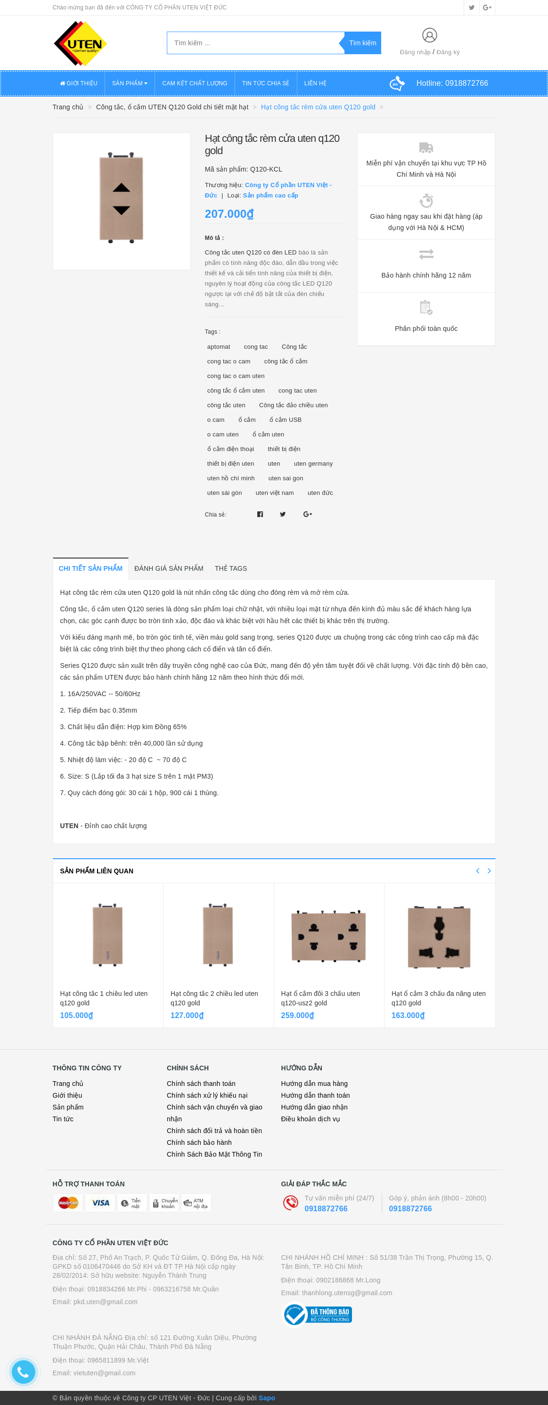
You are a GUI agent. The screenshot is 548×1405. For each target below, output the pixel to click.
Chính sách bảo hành (199, 1142)
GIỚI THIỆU (79, 83)
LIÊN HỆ (315, 83)
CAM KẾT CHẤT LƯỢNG (194, 83)
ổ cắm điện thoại (230, 448)
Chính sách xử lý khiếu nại (207, 1095)
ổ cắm (247, 419)
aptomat (218, 346)
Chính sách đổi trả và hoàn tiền (214, 1130)
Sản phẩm (68, 1107)
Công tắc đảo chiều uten (293, 405)
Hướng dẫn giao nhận (314, 1107)
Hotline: (452, 83)
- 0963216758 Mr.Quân (184, 1289)
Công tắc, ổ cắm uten (93, 609)
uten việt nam (275, 492)
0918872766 (326, 1209)
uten (274, 463)
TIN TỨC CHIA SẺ (266, 83)
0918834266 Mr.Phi (117, 1289)
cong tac (256, 346)
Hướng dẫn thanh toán (315, 1095)
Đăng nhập (415, 52)
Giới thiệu (67, 1095)
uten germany (313, 463)
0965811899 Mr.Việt (118, 1360)
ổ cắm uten (268, 434)
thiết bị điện (284, 448)
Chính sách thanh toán (201, 1083)
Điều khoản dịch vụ (311, 1119)
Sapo (267, 1398)
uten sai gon (286, 478)
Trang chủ (68, 1083)
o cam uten (223, 434)
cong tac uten (297, 390)
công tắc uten (226, 405)
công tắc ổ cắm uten (236, 390)
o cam (216, 419)
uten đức (320, 492)
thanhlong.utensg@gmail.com (347, 1293)
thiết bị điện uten (230, 463)
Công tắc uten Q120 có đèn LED (251, 252)
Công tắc (294, 346)
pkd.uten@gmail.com (106, 1302)
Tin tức (63, 1119)
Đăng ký (447, 52)
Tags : (213, 332)
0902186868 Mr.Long (348, 1280)
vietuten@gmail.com (105, 1373)
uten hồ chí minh (231, 478)
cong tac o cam (229, 361)
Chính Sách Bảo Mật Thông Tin (214, 1154)
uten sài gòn (224, 492)
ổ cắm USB (286, 419)
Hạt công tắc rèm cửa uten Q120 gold (117, 592)
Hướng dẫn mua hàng (314, 1083)
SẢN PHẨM (130, 83)
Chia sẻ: (216, 514)
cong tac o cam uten (236, 375)
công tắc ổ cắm (286, 361)
